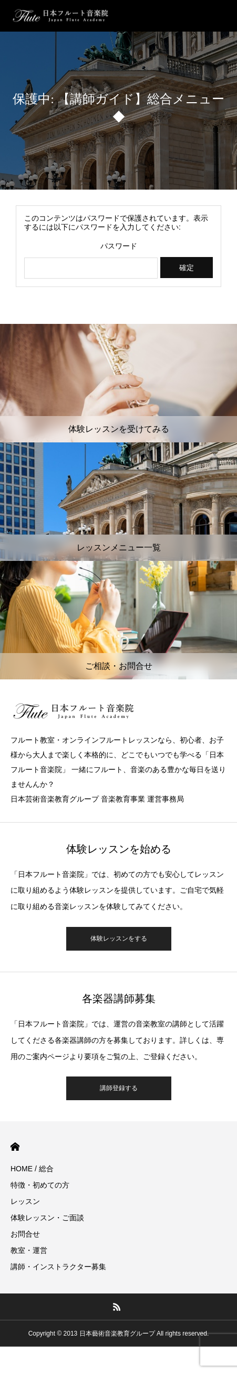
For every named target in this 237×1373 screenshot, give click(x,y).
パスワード (118, 246)
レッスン (25, 1201)
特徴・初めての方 (40, 1185)
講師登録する (119, 1088)
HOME (15, 1146)
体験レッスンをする (118, 938)
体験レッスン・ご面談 (47, 1217)
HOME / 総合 (32, 1168)
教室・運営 (29, 1250)
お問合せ (25, 1234)
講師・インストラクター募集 (58, 1266)
